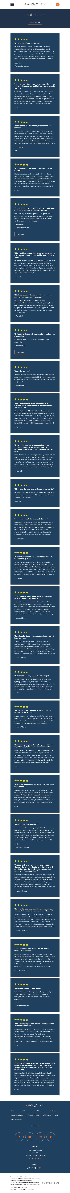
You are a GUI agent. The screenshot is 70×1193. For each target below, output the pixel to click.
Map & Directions (35, 1158)
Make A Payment (16, 1119)
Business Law (35, 22)
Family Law (53, 1111)
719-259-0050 (35, 1168)
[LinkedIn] (29, 1136)
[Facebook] (19, 1136)
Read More (20, 234)
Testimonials (46, 1115)
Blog (56, 1115)
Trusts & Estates (16, 1115)
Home (12, 1111)
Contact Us (35, 1126)
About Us (23, 1111)
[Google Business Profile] (50, 1136)
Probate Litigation (32, 1115)
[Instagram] (40, 1136)
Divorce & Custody (37, 1111)
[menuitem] (13, 1189)
